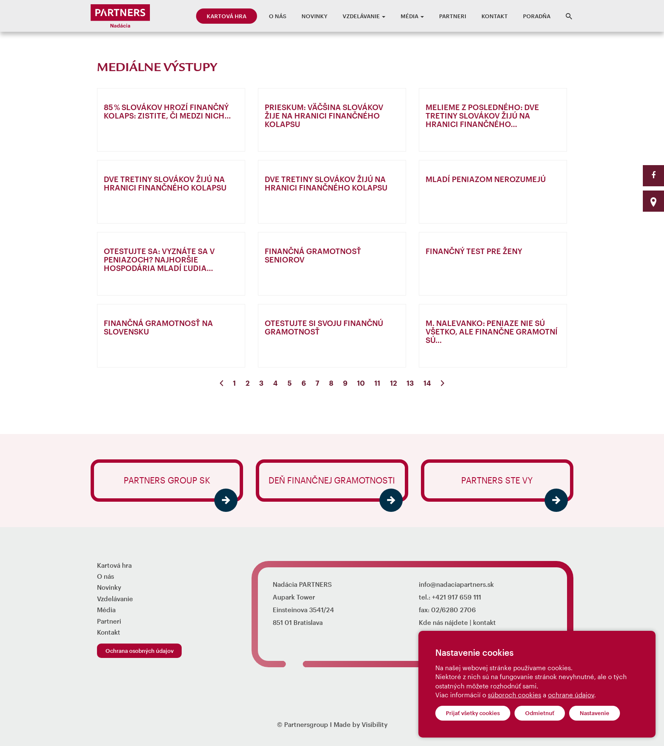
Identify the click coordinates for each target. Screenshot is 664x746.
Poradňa (537, 16)
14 (427, 383)
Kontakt (494, 16)
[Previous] (221, 383)
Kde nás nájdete (443, 622)
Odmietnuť (539, 713)
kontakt (484, 622)
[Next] (442, 383)
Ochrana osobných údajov (139, 650)
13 (410, 383)
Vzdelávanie (364, 16)
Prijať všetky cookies (473, 713)
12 (393, 383)
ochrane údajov (571, 695)
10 (361, 383)
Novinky (314, 16)
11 (377, 383)
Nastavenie (594, 713)
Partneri (452, 16)
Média (412, 16)
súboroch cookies (514, 695)
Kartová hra (226, 16)
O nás (277, 16)
